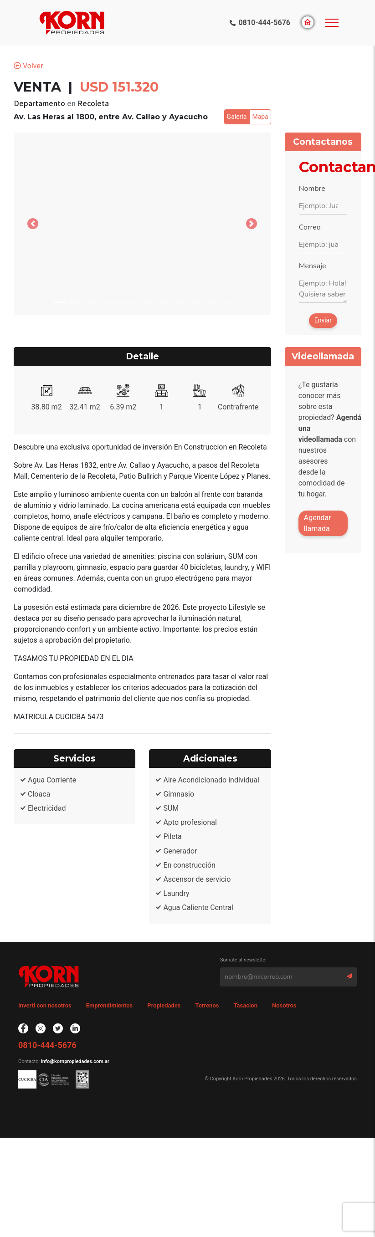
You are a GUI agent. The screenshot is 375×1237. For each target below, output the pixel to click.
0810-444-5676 (264, 22)
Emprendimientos (109, 1005)
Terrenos (207, 1005)
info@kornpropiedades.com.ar (74, 1061)
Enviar (323, 320)
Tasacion (245, 1005)
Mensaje (312, 266)
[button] (33, 223)
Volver (28, 65)
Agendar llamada (317, 523)
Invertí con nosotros (45, 1005)
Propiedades (163, 1005)
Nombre (312, 189)
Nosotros (284, 1005)
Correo (310, 227)
